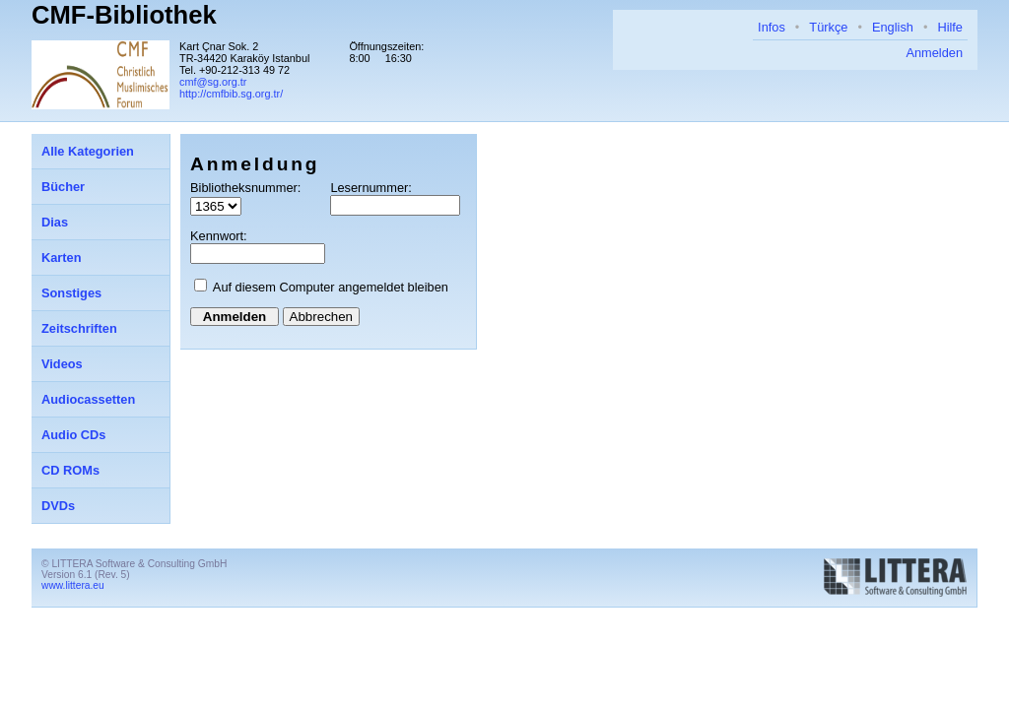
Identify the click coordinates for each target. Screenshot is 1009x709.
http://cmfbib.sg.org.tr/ (231, 93)
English (892, 27)
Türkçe (828, 27)
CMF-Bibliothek (124, 15)
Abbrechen (321, 316)
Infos (771, 27)
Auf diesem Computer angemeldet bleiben (330, 287)
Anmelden (934, 52)
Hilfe (950, 27)
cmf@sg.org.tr (212, 82)
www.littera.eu (72, 585)
